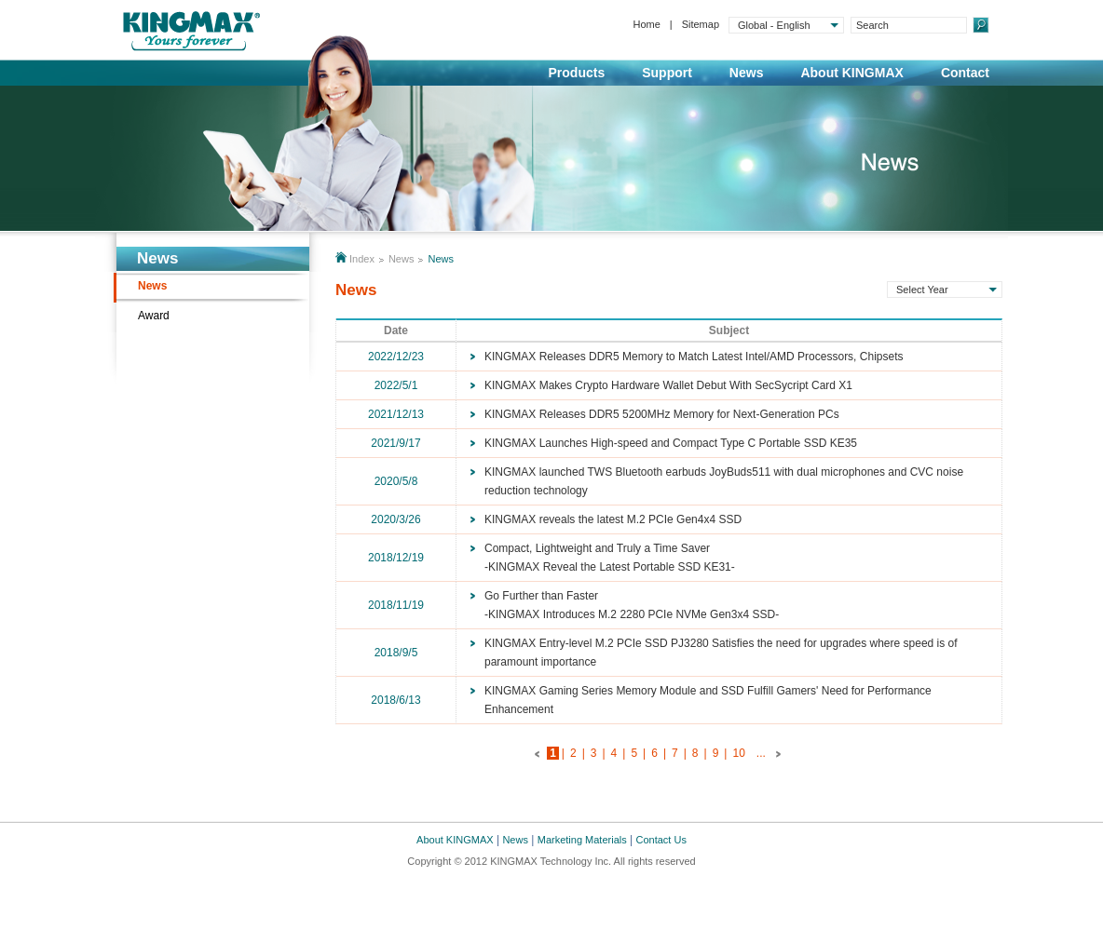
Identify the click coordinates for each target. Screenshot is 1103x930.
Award (154, 315)
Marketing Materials (582, 839)
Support (667, 72)
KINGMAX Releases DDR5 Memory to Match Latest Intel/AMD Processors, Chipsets (693, 356)
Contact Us (661, 839)
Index (361, 258)
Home (646, 24)
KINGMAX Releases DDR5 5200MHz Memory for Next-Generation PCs (661, 414)
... (761, 753)
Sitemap (700, 24)
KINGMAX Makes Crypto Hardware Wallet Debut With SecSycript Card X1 (668, 385)
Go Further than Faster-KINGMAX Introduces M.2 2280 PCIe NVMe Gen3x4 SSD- (631, 605)
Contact (965, 72)
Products (577, 72)
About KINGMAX (851, 72)
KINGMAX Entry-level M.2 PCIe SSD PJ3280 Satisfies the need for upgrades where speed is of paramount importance (721, 652)
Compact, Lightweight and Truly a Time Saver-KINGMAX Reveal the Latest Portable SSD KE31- (609, 557)
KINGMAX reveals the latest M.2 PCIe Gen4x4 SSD (613, 519)
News (746, 72)
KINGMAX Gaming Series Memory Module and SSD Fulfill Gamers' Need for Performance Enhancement (708, 700)
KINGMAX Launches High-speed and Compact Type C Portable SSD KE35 (670, 443)
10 (738, 753)
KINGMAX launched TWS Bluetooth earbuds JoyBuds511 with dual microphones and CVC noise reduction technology (723, 481)
